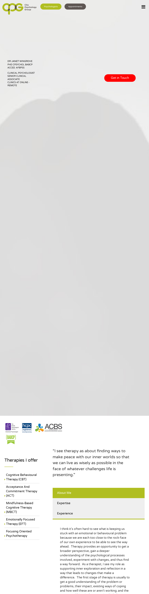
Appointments (75, 6)
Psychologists (51, 6)
